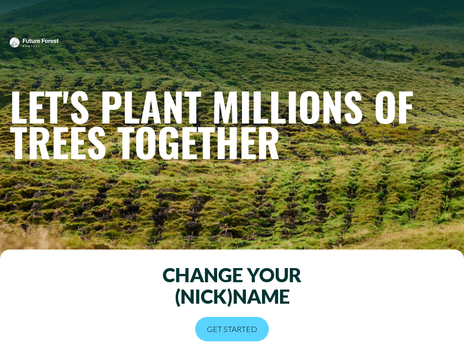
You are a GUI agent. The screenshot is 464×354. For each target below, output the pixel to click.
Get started (232, 328)
